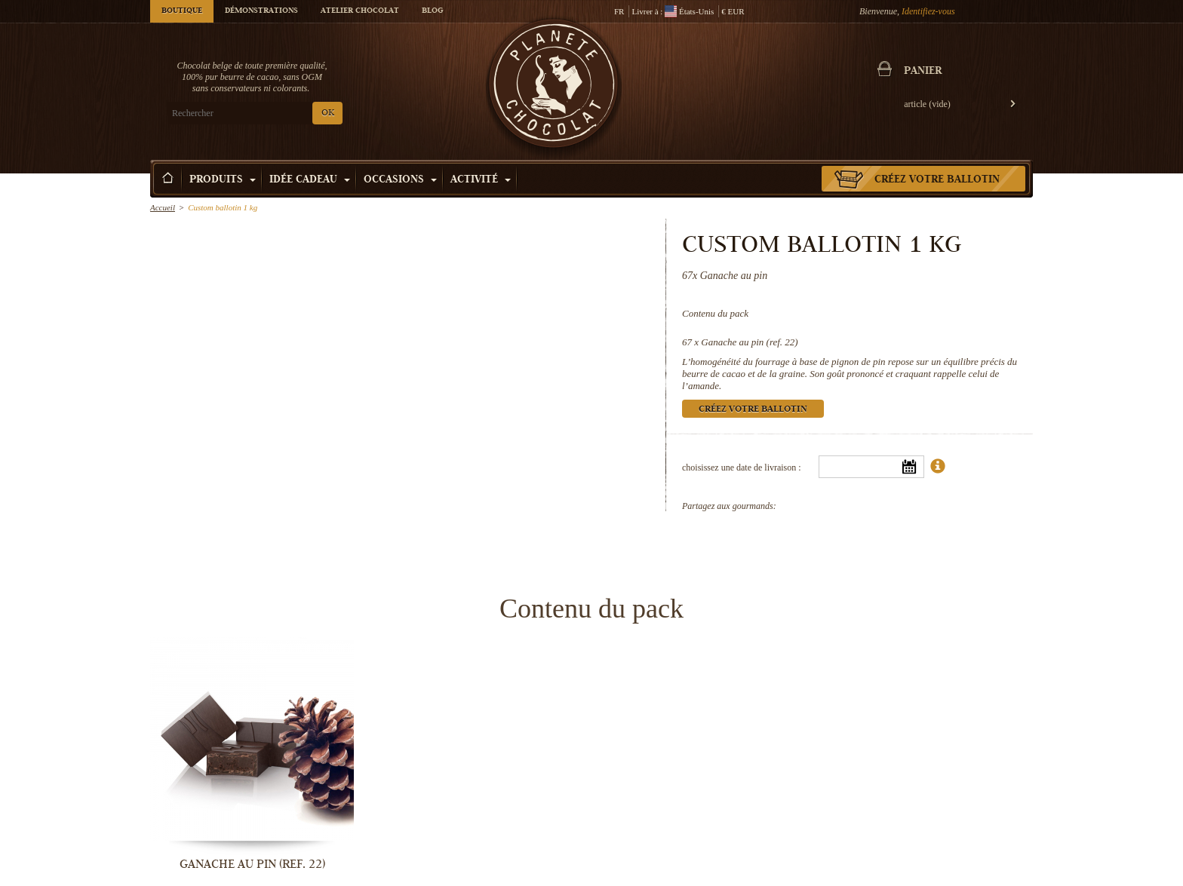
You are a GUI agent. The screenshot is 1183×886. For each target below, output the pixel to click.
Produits (222, 180)
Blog (432, 11)
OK (327, 113)
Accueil (162, 207)
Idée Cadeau (309, 180)
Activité (480, 180)
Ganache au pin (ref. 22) (749, 342)
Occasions (400, 180)
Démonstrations (261, 11)
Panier (923, 72)
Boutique (181, 11)
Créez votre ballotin (937, 180)
